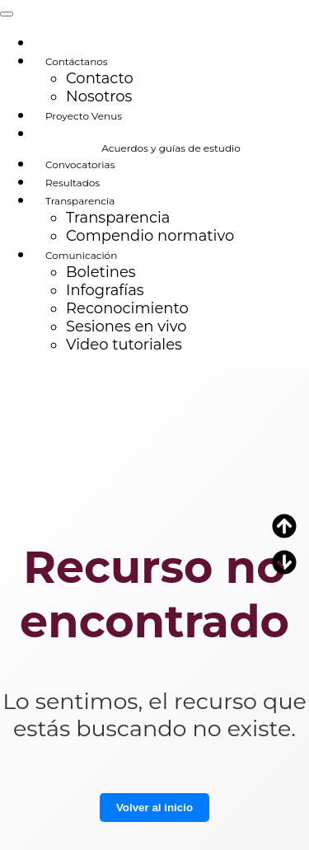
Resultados (72, 182)
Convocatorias (80, 164)
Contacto (99, 78)
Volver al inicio (154, 807)
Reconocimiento (127, 308)
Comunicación (81, 255)
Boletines (101, 272)
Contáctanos (76, 61)
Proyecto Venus (83, 116)
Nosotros (99, 96)
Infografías (105, 290)
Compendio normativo (150, 236)
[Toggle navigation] (6, 14)
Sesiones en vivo (126, 326)
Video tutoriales (124, 345)
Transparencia (80, 201)
